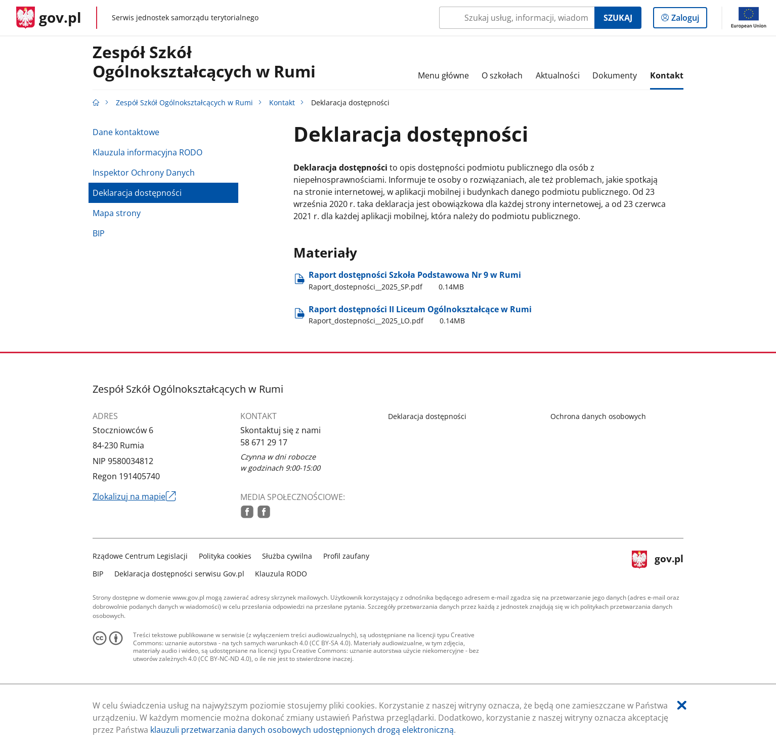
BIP (99, 233)
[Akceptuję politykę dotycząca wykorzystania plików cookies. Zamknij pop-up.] (682, 705)
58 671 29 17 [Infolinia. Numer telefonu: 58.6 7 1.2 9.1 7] (263, 442)
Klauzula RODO (281, 573)
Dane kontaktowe (126, 132)
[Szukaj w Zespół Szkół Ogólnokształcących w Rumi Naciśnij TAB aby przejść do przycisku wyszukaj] (516, 18)
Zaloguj (688, 19)
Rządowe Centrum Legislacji (140, 556)
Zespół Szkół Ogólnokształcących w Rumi (204, 62)
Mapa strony (117, 213)
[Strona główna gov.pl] (48, 18)
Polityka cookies (225, 556)
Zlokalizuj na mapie (134, 496)
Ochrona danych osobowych (598, 416)
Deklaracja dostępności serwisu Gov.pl (179, 573)
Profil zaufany (346, 556)
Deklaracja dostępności (137, 192)
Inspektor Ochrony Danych (144, 172)
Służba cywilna (287, 556)
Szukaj (617, 17)
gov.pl (657, 563)
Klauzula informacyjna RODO (147, 152)
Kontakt (282, 102)
